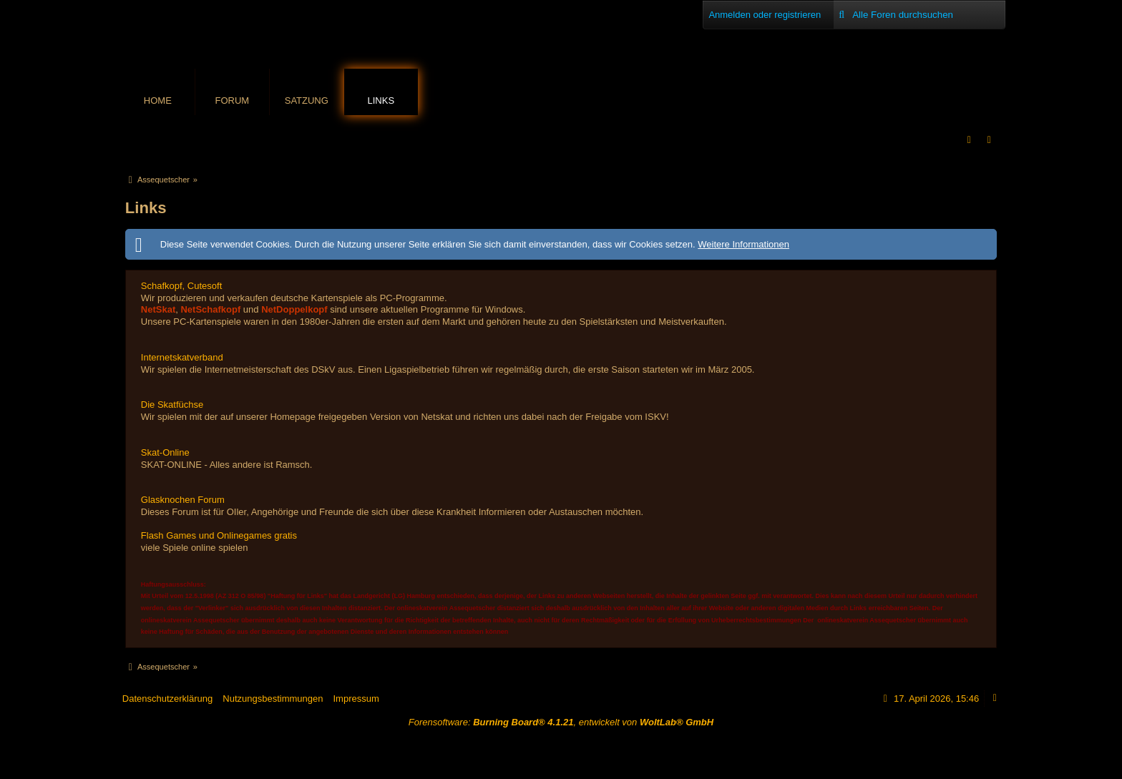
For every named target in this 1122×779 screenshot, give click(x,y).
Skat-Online (165, 452)
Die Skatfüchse (172, 404)
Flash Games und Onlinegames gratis (219, 535)
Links (381, 100)
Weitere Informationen (743, 244)
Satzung (306, 100)
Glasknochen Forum (183, 499)
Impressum (356, 698)
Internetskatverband (182, 357)
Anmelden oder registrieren (764, 14)
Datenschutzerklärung (167, 698)
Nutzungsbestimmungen (273, 698)
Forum (232, 100)
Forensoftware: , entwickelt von (561, 722)
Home (158, 100)
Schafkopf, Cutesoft (181, 285)
